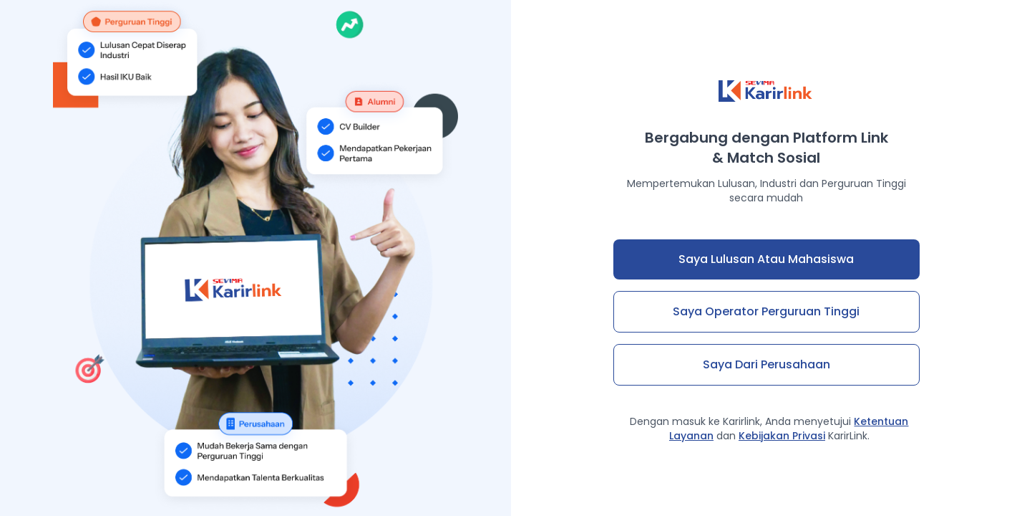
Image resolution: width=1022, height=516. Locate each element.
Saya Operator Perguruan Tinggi (766, 311)
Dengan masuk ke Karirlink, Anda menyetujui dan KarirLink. (769, 428)
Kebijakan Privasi (782, 436)
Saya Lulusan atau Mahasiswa (766, 259)
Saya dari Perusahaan (766, 364)
